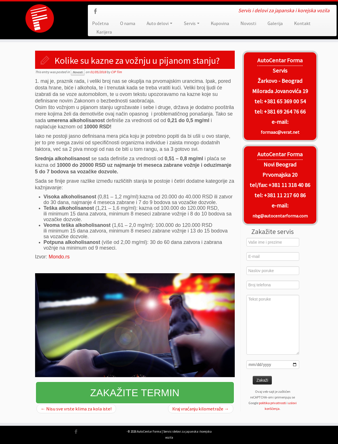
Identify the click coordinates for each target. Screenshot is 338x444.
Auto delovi (159, 23)
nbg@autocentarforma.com (280, 216)
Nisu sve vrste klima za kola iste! (76, 409)
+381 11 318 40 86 (288, 185)
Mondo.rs (59, 257)
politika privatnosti (272, 403)
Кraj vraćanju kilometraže (200, 409)
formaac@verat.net (280, 132)
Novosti (248, 23)
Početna (100, 23)
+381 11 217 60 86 (285, 195)
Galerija (275, 23)
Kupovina (220, 23)
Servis (191, 23)
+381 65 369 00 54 (285, 101)
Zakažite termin (134, 392)
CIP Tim (116, 72)
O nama (127, 23)
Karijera (104, 32)
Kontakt (302, 23)
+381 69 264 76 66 (285, 111)
